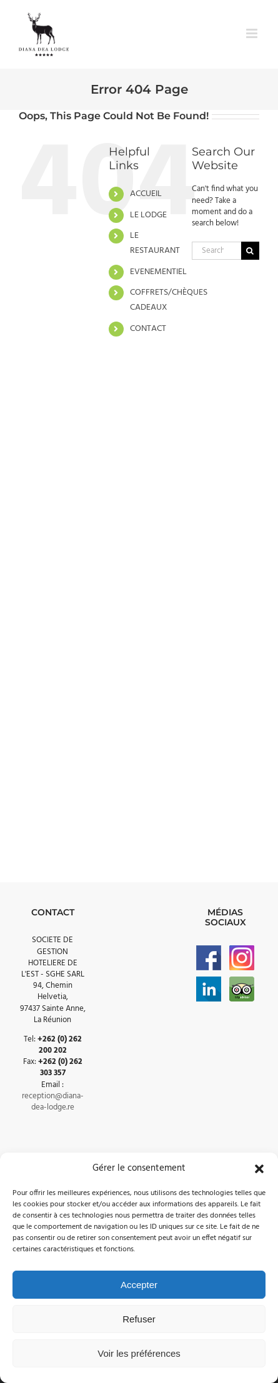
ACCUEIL (146, 194)
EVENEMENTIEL (158, 272)
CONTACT (148, 329)
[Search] (250, 251)
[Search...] (216, 251)
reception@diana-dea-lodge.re (53, 1102)
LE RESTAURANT (155, 243)
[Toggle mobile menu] (252, 33)
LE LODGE (148, 215)
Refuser (139, 1319)
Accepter (139, 1284)
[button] (259, 1169)
